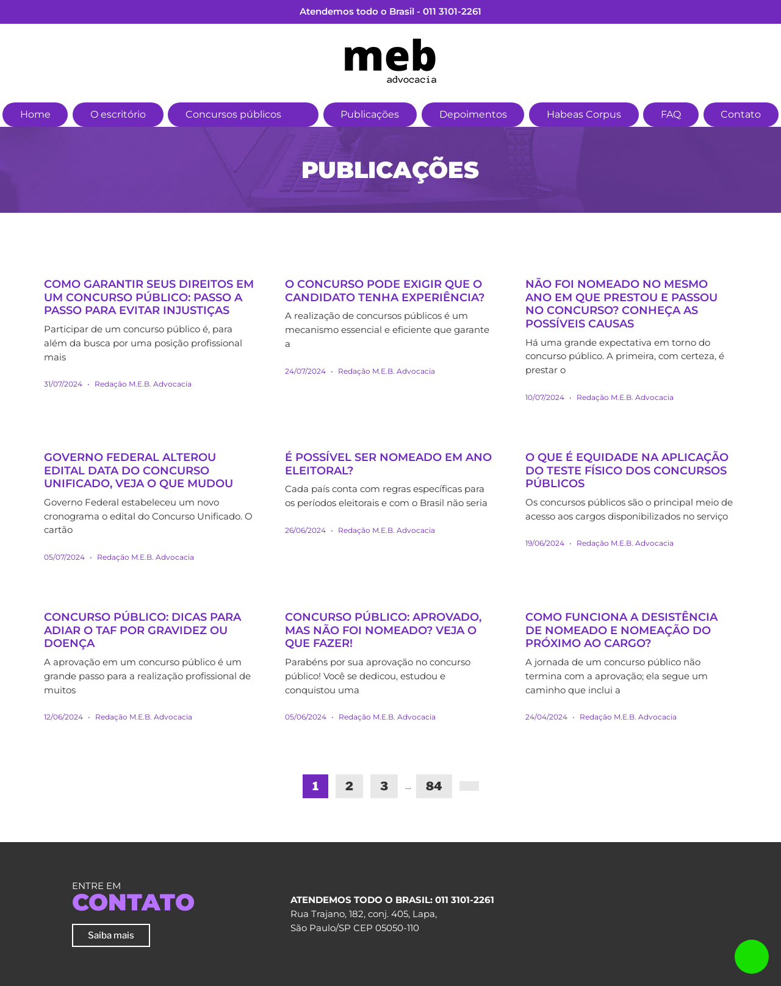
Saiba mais (111, 935)
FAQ (671, 114)
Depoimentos (473, 114)
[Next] (469, 786)
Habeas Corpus (584, 114)
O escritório (118, 114)
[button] (301, 113)
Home (35, 114)
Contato (741, 114)
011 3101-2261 (452, 11)
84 (434, 786)
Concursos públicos (233, 114)
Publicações (369, 114)
